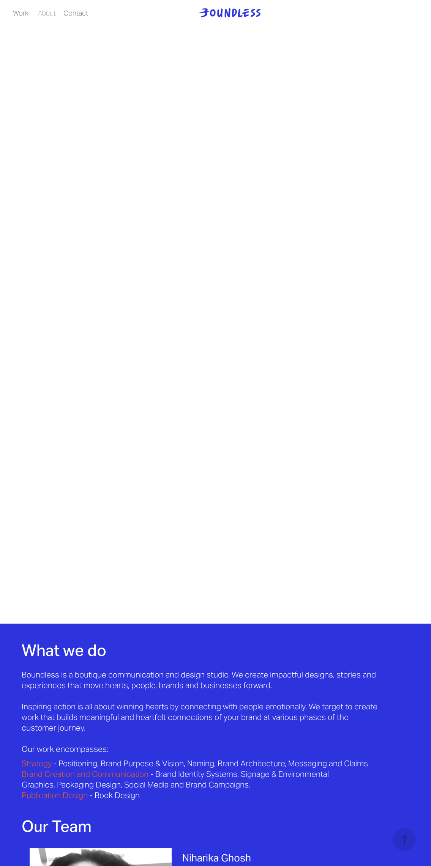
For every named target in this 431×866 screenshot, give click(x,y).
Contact (75, 13)
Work (20, 13)
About (47, 13)
